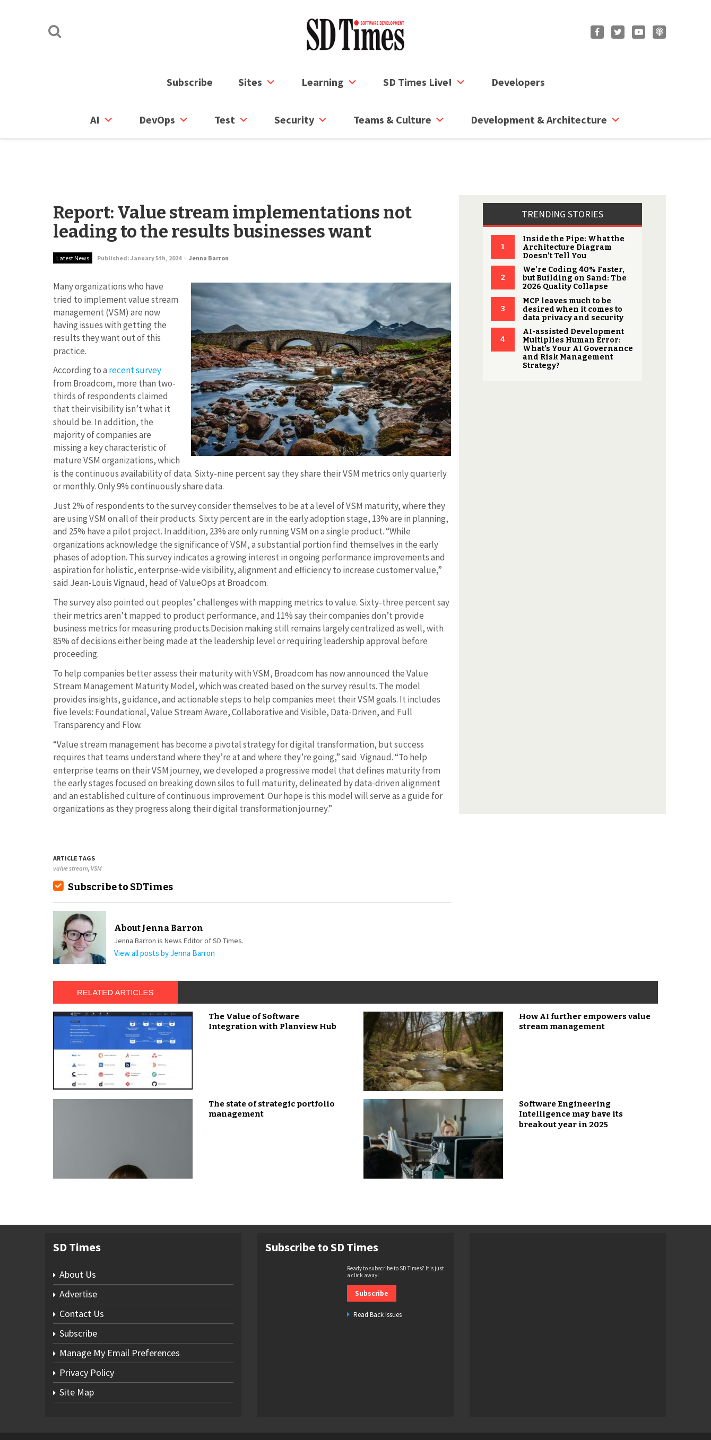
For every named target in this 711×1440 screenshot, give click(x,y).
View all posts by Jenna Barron (164, 913)
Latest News (72, 218)
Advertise (78, 1254)
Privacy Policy (86, 1332)
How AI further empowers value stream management (585, 981)
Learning (329, 82)
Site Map (76, 1352)
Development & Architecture (546, 119)
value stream (70, 828)
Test (231, 119)
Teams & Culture (399, 119)
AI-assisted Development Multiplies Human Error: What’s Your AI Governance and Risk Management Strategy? (578, 308)
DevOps (164, 119)
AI (102, 119)
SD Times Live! (424, 82)
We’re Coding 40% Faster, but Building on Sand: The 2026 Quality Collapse (575, 238)
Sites (257, 82)
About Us (77, 1234)
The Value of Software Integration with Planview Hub (272, 981)
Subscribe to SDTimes (120, 847)
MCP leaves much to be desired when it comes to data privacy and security (573, 269)
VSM (96, 828)
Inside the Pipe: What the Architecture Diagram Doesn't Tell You (574, 207)
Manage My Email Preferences (119, 1312)
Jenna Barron (209, 218)
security (301, 119)
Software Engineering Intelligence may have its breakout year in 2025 (571, 1074)
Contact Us (81, 1273)
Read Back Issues (377, 1274)
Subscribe (190, 82)
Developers (518, 82)
